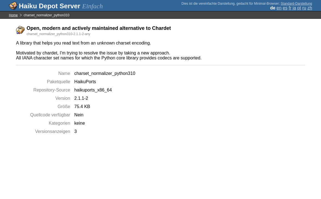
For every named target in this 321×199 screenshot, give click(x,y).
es (285, 8)
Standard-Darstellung (296, 4)
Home (13, 15)
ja (294, 8)
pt (299, 8)
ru (304, 8)
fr (290, 8)
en (279, 8)
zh (309, 8)
